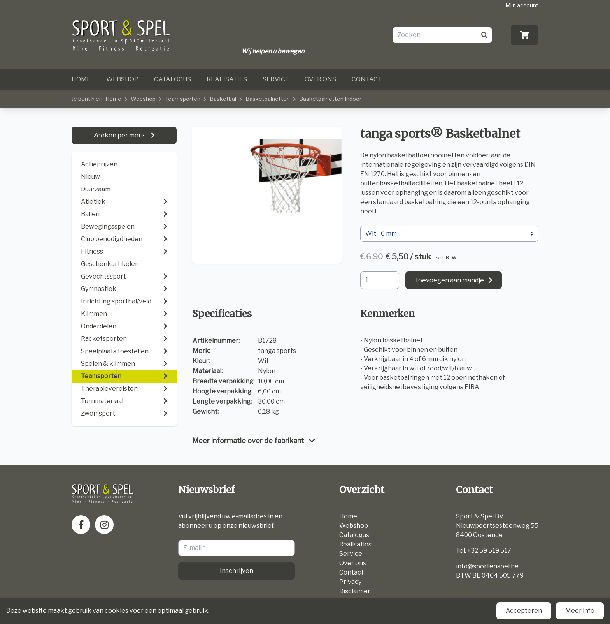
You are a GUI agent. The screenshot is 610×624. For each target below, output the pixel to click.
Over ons (320, 79)
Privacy (350, 581)
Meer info (579, 610)
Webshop (122, 79)
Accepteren (524, 610)
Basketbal (223, 98)
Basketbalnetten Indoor (330, 98)
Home (81, 79)
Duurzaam (95, 189)
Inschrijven (236, 571)
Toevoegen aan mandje (449, 280)
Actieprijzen (99, 164)
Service (276, 79)
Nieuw (90, 176)
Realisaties (227, 79)
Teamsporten (182, 98)
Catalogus (172, 79)
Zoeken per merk (119, 135)
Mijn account (521, 5)
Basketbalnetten (267, 98)
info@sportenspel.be (487, 566)
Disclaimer (354, 591)
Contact (367, 79)
